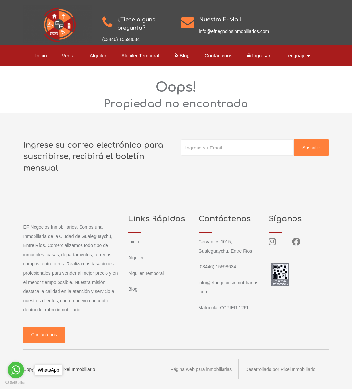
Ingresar (258, 55)
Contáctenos (218, 55)
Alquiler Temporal (140, 55)
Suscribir (311, 147)
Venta (68, 55)
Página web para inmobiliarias (201, 369)
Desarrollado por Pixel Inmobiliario (280, 369)
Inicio (41, 55)
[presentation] (231, 169)
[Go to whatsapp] (16, 370)
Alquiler (98, 55)
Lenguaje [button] (295, 55)
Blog (182, 55)
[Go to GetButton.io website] (15, 382)
